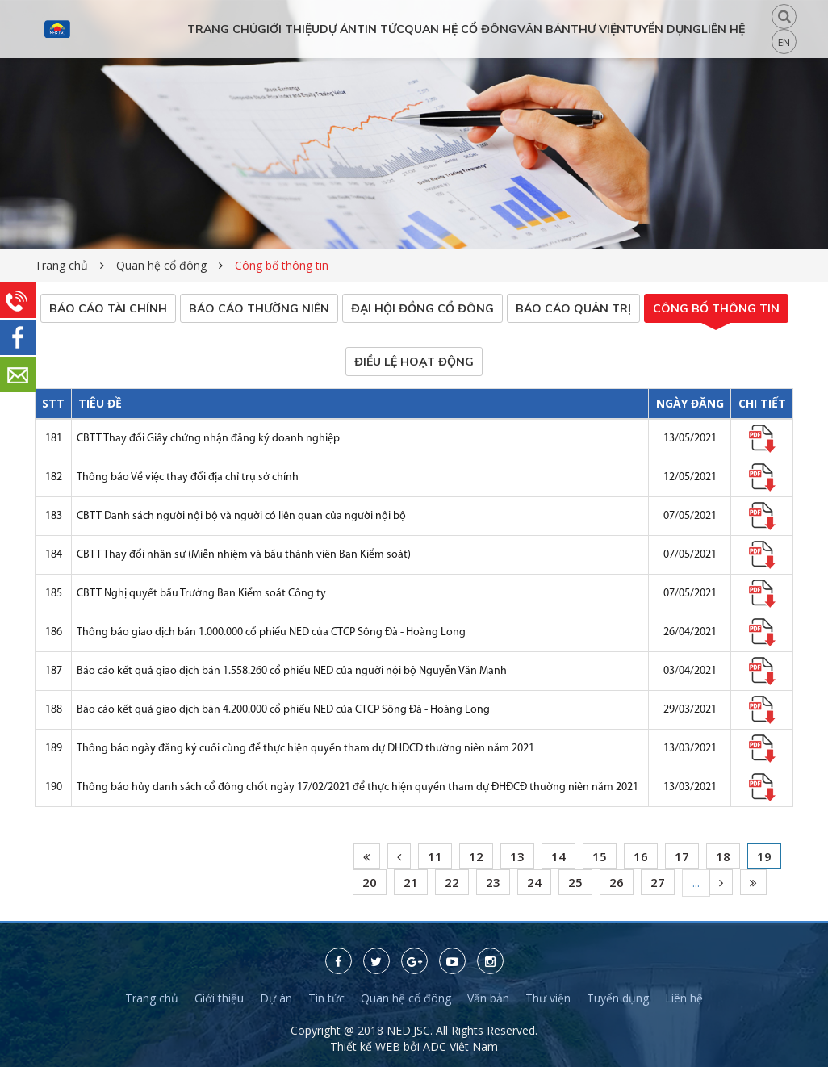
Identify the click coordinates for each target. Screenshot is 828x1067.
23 (493, 882)
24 (534, 882)
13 (517, 856)
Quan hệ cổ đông (161, 265)
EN (784, 41)
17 (682, 856)
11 (435, 856)
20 (369, 882)
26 (616, 882)
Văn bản (488, 998)
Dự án (276, 998)
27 (657, 882)
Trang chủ (61, 265)
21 (411, 882)
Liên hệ (684, 998)
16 (641, 856)
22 (452, 882)
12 (476, 856)
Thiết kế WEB (367, 1046)
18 (723, 856)
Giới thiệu (219, 998)
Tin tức (326, 998)
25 (575, 882)
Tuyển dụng (618, 998)
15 (599, 856)
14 (558, 856)
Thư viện (548, 998)
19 (764, 856)
